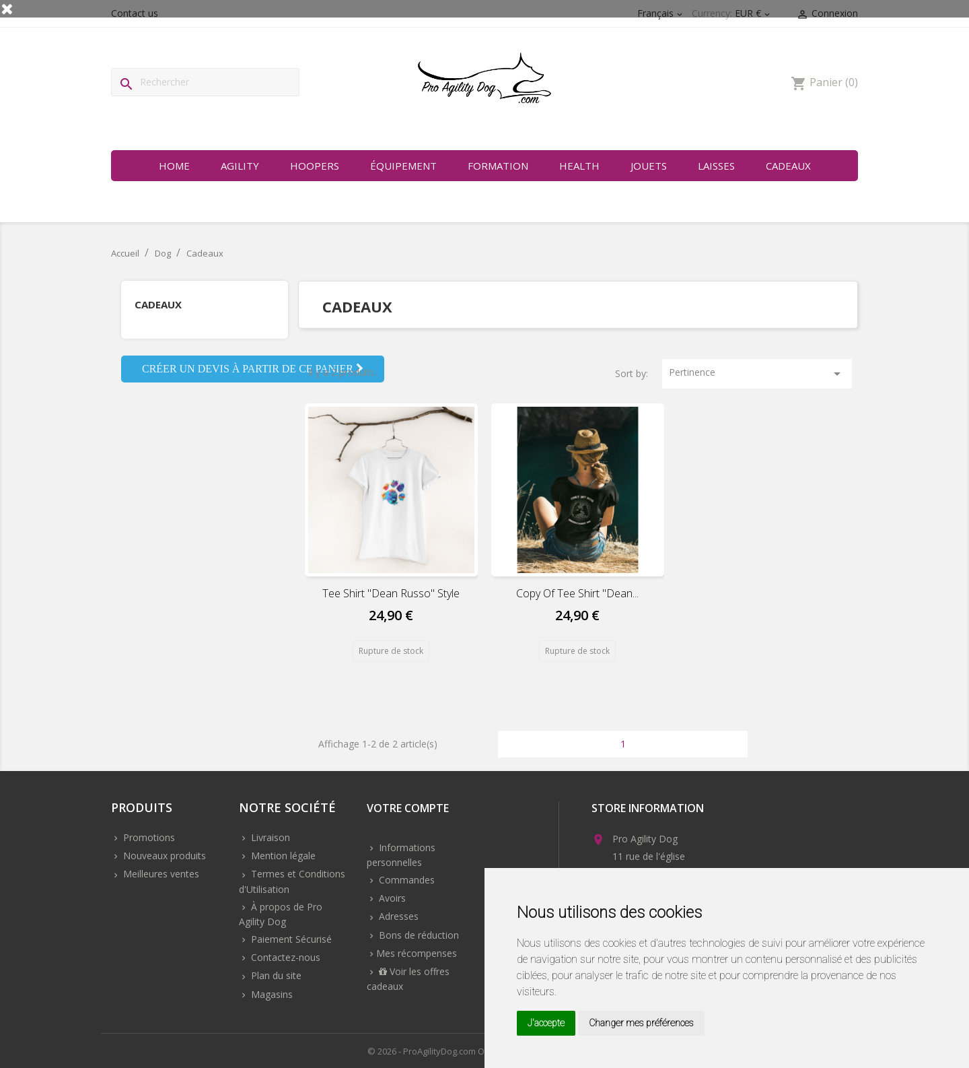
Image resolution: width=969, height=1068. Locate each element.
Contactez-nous (284, 957)
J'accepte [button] (546, 1022)
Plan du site (274, 975)
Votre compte (408, 809)
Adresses (397, 916)
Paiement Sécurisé (290, 939)
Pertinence (757, 374)
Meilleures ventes (159, 873)
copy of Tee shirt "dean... (577, 593)
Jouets (649, 165)
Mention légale (282, 855)
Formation (498, 165)
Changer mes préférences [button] (641, 1022)
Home (174, 165)
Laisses (716, 165)
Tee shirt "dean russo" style (391, 593)
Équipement (403, 165)
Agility (240, 165)
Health (579, 165)
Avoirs (391, 898)
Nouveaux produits (163, 855)
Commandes (405, 879)
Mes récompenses (416, 953)
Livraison (269, 837)
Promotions (147, 837)
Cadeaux (788, 165)
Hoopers (314, 165)
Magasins (270, 994)
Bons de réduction (417, 935)
